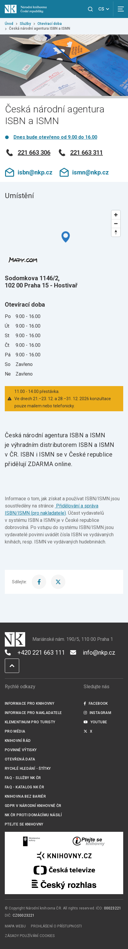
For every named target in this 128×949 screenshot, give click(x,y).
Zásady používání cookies (30, 936)
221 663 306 (27, 152)
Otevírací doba (49, 24)
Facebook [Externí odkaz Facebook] (96, 703)
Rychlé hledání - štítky (28, 768)
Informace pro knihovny (29, 703)
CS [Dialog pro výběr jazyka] (104, 9)
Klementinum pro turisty (30, 722)
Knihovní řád (18, 741)
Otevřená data (20, 759)
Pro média (15, 731)
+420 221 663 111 (35, 652)
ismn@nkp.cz (84, 172)
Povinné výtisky (21, 750)
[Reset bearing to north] (116, 232)
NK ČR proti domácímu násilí (33, 815)
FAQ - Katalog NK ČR (24, 787)
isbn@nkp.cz (28, 172)
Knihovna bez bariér (25, 796)
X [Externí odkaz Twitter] (88, 731)
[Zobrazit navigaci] (120, 8)
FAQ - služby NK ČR (23, 778)
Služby (25, 24)
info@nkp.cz (92, 652)
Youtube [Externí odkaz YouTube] (95, 722)
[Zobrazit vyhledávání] (90, 9)
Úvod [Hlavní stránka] (9, 24)
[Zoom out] (116, 223)
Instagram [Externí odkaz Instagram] (97, 713)
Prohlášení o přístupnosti (56, 926)
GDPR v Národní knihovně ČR (33, 806)
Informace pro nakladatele (33, 713)
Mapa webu (15, 926)
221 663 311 (80, 152)
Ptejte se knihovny (24, 824)
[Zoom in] (116, 214)
